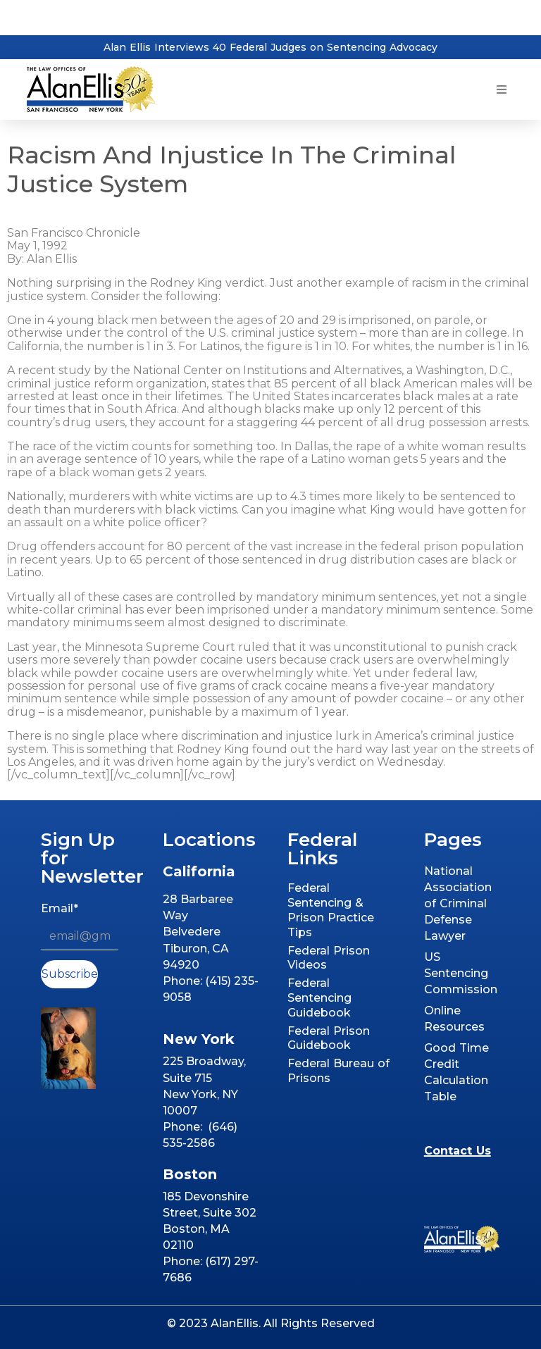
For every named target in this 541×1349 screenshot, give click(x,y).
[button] (502, 89)
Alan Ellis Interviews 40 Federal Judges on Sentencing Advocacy (270, 47)
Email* (59, 908)
